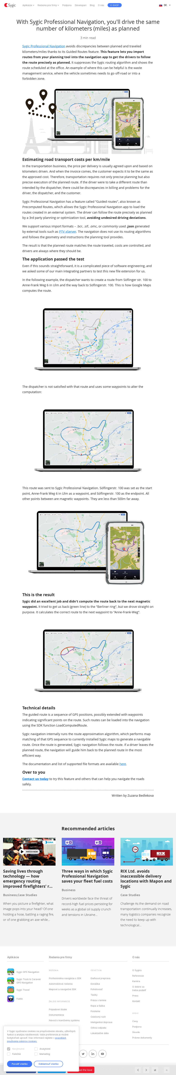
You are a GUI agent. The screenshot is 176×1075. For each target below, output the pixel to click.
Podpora (67, 5)
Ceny (135, 1021)
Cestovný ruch (98, 1016)
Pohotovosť (96, 989)
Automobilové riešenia (61, 983)
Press (135, 995)
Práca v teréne (98, 1000)
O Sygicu (137, 970)
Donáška (95, 983)
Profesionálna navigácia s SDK (65, 978)
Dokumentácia (56, 1014)
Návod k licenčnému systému (64, 1020)
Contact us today (35, 779)
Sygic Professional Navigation (43, 46)
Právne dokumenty (142, 1037)
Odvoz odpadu (98, 1027)
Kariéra (136, 981)
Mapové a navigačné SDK (62, 989)
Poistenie (95, 1011)
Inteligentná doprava (101, 1022)
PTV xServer (67, 231)
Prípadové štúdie (58, 1009)
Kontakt (136, 1001)
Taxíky (94, 994)
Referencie (138, 975)
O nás (101, 5)
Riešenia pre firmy (47, 5)
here (122, 764)
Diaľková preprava (100, 978)
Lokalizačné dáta (100, 1033)
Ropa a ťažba (98, 1005)
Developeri (80, 5)
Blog (92, 5)
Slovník (136, 1032)
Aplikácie (27, 5)
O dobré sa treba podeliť (139, 988)
